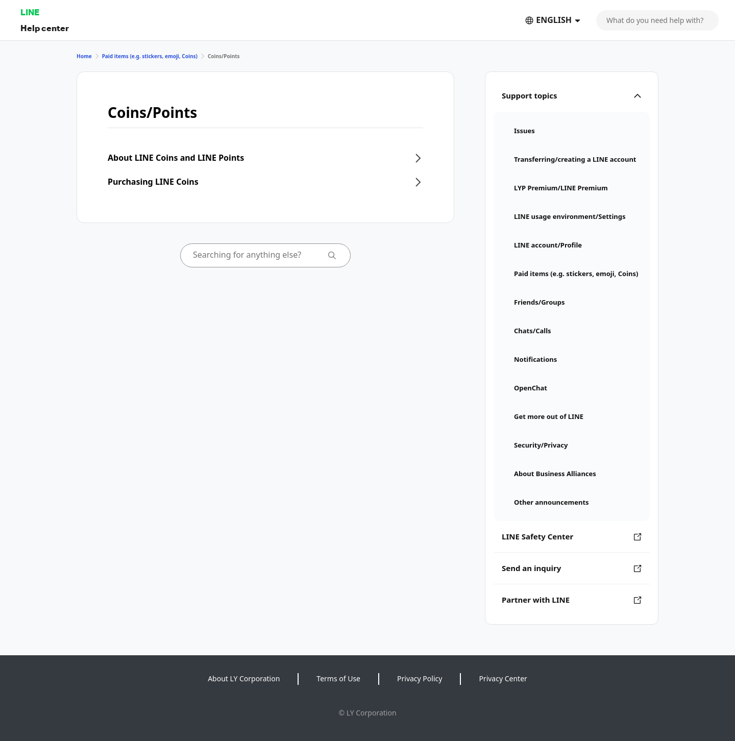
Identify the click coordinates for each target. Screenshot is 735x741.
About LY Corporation (244, 678)
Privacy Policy (419, 678)
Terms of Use (338, 678)
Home (84, 56)
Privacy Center (503, 678)
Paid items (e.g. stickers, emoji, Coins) (150, 56)
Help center (44, 27)
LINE (29, 12)
